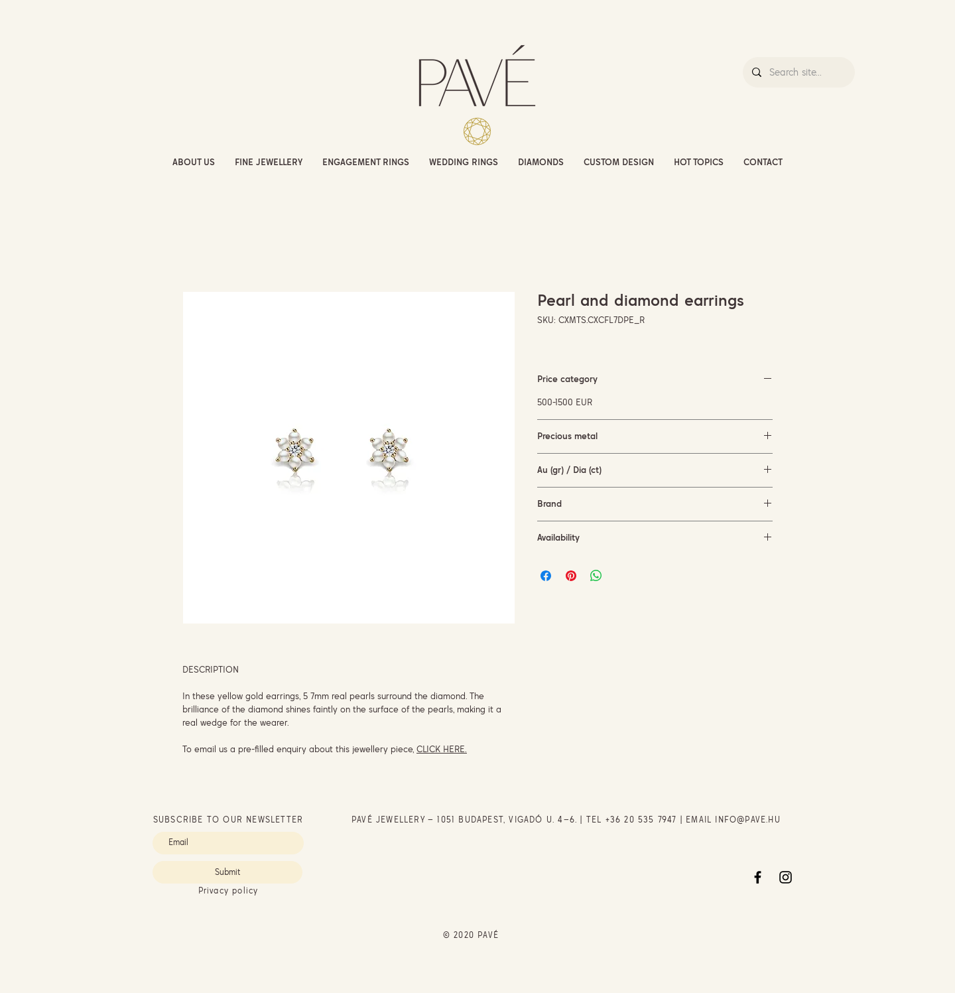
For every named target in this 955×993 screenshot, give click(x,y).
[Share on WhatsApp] (596, 576)
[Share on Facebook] (546, 576)
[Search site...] (798, 72)
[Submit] (227, 872)
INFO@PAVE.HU (747, 820)
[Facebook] (757, 877)
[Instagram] (785, 877)
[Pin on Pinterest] (571, 576)
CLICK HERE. (441, 749)
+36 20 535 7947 (641, 820)
